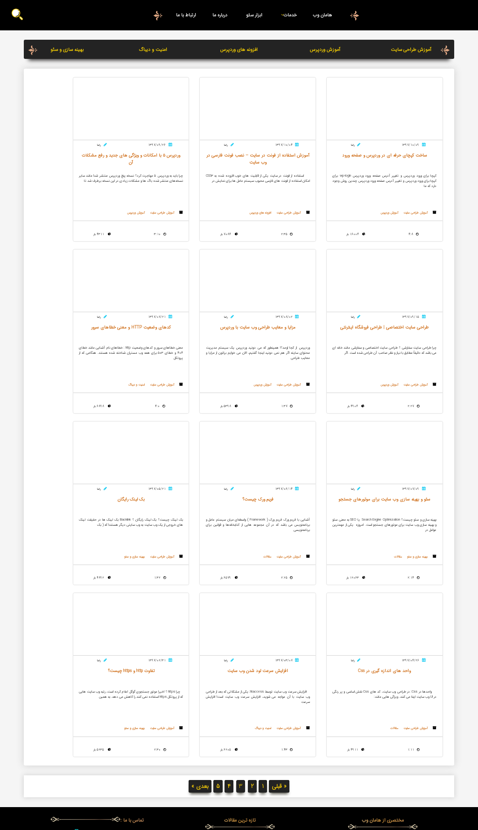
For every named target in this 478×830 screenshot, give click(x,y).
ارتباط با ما (186, 15)
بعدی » (200, 627)
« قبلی (279, 627)
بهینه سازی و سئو (67, 49)
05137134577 (103, 676)
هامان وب (322, 15)
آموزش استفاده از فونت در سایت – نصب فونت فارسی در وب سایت (239, 699)
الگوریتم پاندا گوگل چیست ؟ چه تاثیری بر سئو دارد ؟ (239, 722)
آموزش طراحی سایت (411, 49)
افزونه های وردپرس (239, 49)
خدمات (287, 15)
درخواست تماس (97, 716)
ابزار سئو (254, 15)
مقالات (183, 391)
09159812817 (103, 695)
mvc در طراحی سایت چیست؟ (240, 688)
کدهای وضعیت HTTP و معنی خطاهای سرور (240, 748)
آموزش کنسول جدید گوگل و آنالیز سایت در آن (240, 681)
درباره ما (219, 15)
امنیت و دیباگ (153, 49)
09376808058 (104, 685)
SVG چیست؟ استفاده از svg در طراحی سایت (239, 711)
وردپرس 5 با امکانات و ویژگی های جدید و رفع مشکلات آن (239, 737)
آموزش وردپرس (325, 49)
